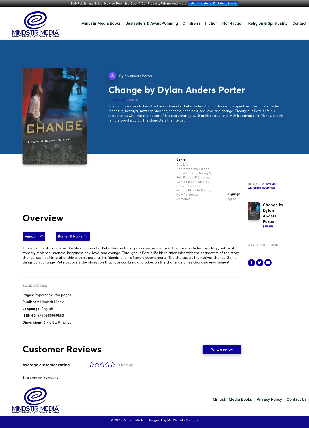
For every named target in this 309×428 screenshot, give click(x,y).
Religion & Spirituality (268, 23)
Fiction (211, 23)
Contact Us (296, 399)
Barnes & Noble (72, 236)
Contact (299, 23)
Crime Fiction (186, 173)
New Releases (186, 194)
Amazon (34, 236)
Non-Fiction (233, 23)
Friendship (203, 177)
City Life (182, 164)
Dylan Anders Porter (135, 76)
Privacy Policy (269, 399)
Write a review (222, 349)
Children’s (191, 23)
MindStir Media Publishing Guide (213, 3)
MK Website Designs (182, 420)
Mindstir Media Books (101, 23)
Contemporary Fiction (192, 169)
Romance (183, 199)
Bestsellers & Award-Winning (152, 23)
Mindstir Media (199, 190)
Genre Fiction (186, 181)
